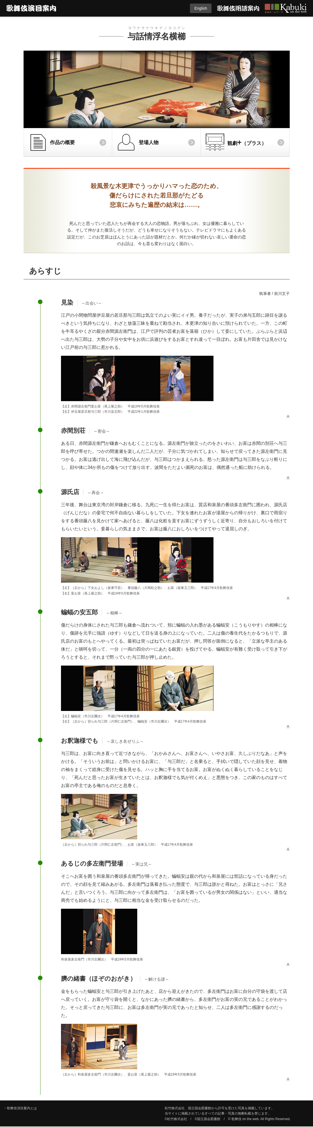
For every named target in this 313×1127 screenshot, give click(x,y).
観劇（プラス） (247, 142)
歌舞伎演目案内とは (22, 1108)
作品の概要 (62, 142)
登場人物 (149, 142)
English (200, 8)
